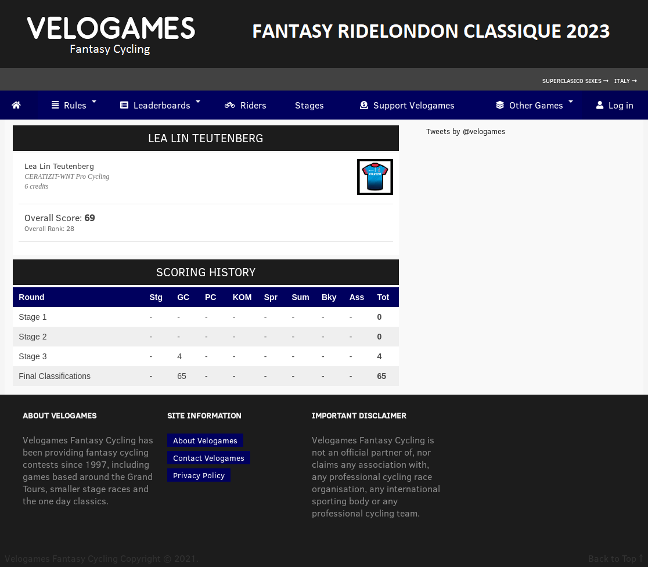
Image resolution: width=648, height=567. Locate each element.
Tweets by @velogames (465, 131)
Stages (309, 105)
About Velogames (205, 440)
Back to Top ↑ (615, 558)
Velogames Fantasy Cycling (61, 558)
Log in (614, 105)
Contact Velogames (208, 457)
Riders (246, 105)
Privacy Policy (199, 475)
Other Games (529, 105)
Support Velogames (407, 105)
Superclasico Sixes (575, 81)
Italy (625, 81)
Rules (69, 105)
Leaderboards (155, 105)
